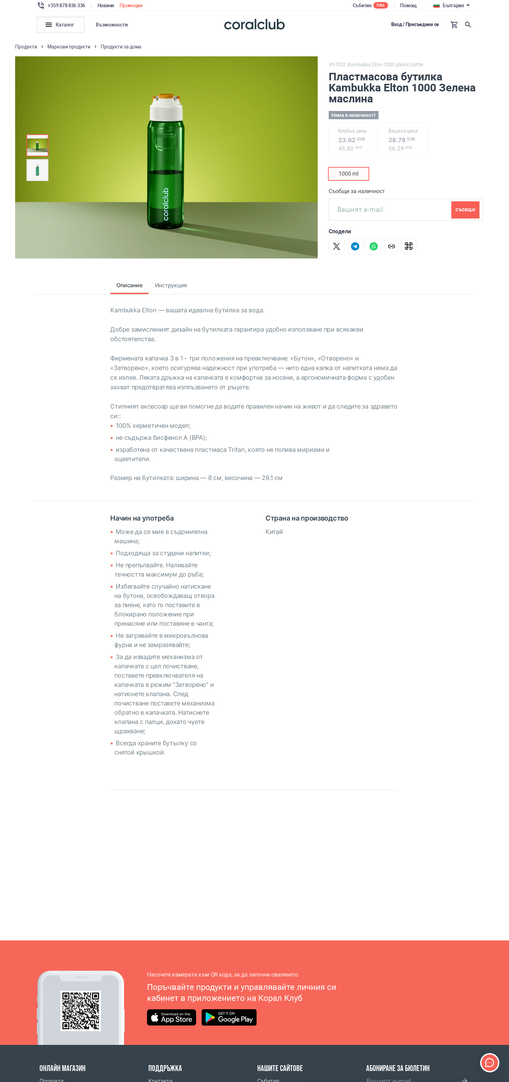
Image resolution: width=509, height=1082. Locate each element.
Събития (362, 5)
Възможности (112, 24)
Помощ (408, 5)
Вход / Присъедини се (415, 24)
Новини (106, 5)
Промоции (131, 5)
